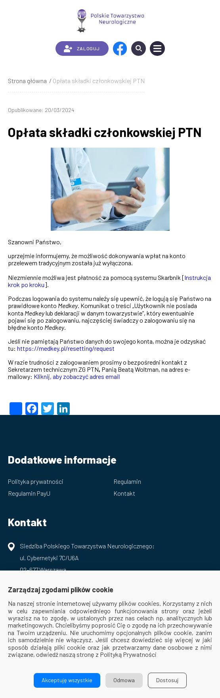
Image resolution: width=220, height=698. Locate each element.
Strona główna (27, 80)
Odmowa (124, 680)
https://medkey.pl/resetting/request (66, 348)
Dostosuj (167, 680)
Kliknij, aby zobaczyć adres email (77, 376)
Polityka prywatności (35, 481)
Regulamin (127, 481)
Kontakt (124, 493)
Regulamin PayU (29, 493)
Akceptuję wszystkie (67, 680)
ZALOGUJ (82, 48)
